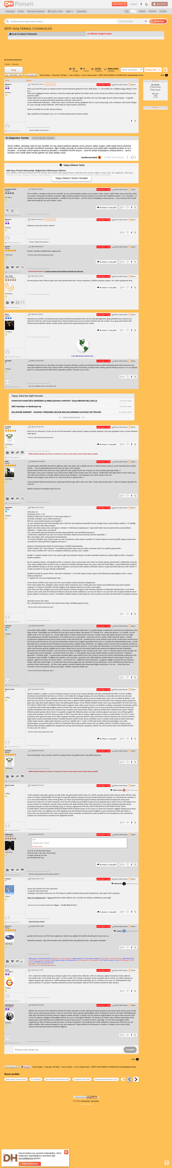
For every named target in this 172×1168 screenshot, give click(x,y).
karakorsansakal (91, 157)
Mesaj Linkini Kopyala (120, 84)
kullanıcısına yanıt (124, 790)
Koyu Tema (127, 11)
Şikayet (132, 84)
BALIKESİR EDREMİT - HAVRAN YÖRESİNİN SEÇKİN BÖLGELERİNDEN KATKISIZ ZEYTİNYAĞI (56, 412)
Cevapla (30, 75)
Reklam (152, 11)
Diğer (69, 11)
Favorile (25, 1067)
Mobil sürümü (155, 87)
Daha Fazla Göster (71, 417)
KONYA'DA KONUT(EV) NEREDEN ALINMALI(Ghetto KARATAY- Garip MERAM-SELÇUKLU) (54, 401)
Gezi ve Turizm (74, 75)
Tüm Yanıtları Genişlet (43, 138)
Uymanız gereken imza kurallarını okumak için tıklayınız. (64, 271)
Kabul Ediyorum (30, 1164)
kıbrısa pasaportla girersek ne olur (106, 1079)
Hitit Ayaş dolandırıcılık (36, 898)
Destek (163, 11)
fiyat (123, 89)
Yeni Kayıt (159, 4)
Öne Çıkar (13, 75)
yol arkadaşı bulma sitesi (82, 1079)
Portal (21, 11)
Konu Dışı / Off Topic (59, 75)
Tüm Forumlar (45, 75)
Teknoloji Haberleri (35, 11)
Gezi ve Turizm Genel (89, 75)
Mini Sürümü (155, 90)
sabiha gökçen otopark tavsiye (16, 1079)
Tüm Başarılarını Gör (12, 131)
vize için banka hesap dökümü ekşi (57, 1079)
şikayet (50, 898)
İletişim (142, 11)
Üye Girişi (119, 4)
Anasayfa (10, 11)
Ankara (39, 93)
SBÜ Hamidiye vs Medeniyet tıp (26, 406)
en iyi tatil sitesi (36, 1079)
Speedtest (81, 11)
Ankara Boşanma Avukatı (36, 921)
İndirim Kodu (55, 11)
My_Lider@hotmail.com (36, 603)
